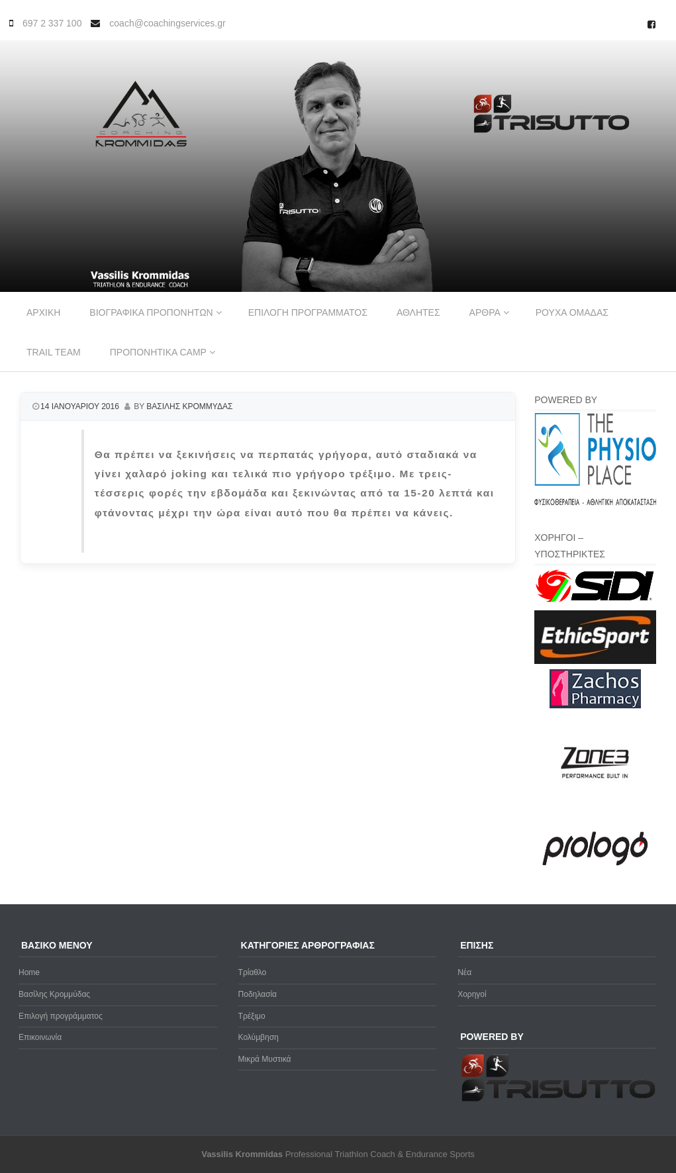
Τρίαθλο (252, 972)
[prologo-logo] (595, 876)
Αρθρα (485, 312)
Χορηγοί (472, 994)
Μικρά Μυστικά (264, 1059)
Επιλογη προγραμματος (307, 312)
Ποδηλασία (257, 994)
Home (29, 972)
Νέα (464, 972)
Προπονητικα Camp (158, 352)
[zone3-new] (595, 809)
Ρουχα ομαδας (572, 312)
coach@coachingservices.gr (167, 23)
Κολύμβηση (258, 1037)
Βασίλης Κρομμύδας (54, 994)
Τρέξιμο (252, 1016)
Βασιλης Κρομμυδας (189, 406)
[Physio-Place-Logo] (595, 502)
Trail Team (53, 352)
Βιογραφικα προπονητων (151, 312)
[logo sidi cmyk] (595, 603)
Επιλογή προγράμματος (61, 1016)
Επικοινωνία (40, 1037)
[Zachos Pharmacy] (595, 705)
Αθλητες (418, 312)
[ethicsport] (595, 661)
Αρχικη (43, 312)
